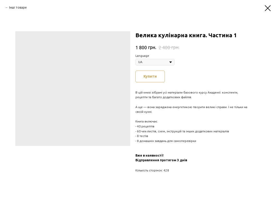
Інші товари (18, 7)
